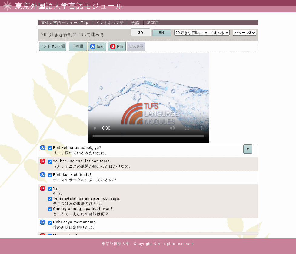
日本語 (77, 46)
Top (64, 23)
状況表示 (136, 46)
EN (162, 33)
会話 (135, 23)
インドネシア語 (110, 23)
